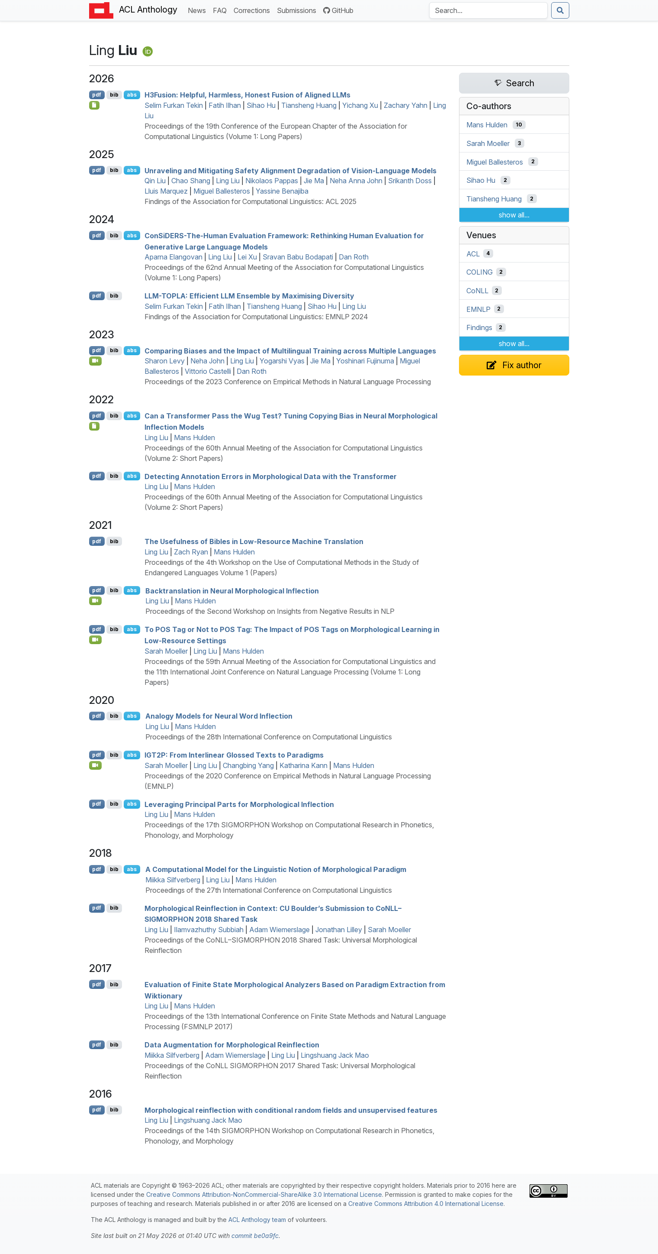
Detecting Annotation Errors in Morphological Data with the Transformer (270, 476)
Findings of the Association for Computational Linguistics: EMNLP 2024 (256, 316)
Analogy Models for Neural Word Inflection (218, 716)
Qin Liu (155, 180)
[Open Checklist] (94, 105)
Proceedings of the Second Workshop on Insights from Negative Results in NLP (270, 611)
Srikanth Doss (410, 180)
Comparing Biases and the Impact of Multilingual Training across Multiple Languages (290, 350)
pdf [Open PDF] (96, 94)
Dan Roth (354, 257)
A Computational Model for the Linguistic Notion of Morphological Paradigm (275, 869)
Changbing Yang (248, 765)
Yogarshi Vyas (282, 360)
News (198, 10)
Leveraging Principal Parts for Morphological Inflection (239, 804)
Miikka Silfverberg (172, 879)
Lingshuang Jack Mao (335, 1055)
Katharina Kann (303, 765)
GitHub (338, 10)
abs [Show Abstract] (132, 94)
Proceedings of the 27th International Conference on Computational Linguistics (268, 890)
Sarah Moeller (166, 651)
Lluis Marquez (166, 191)
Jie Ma (314, 180)
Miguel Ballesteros (221, 191)
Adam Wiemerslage (279, 929)
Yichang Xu (360, 105)
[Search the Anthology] (488, 10)
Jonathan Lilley (338, 929)
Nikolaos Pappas (271, 180)
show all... (514, 215)
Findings (479, 327)
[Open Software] (94, 426)
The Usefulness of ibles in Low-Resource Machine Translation (253, 541)
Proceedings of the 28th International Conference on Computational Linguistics (268, 736)
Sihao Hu (261, 105)
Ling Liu (228, 180)
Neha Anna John (356, 180)
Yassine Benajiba (282, 191)
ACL (473, 253)
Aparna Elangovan (173, 257)
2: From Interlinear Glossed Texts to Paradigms (234, 755)
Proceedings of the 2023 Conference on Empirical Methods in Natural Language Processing (287, 381)
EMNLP (478, 309)
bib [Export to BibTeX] (114, 94)
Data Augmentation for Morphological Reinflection (231, 1044)
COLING (479, 272)
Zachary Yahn (405, 105)
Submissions (298, 10)
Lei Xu (247, 257)
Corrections (253, 10)
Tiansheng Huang (309, 105)
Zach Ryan (191, 552)
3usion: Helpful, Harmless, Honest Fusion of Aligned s (247, 95)
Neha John (207, 360)
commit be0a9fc (255, 1235)
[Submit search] (560, 10)
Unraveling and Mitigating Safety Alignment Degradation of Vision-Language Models (290, 170)
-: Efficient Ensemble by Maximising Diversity (249, 296)
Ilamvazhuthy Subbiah (209, 929)
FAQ (221, 10)
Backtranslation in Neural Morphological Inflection (232, 590)
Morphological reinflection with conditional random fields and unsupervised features (290, 1109)
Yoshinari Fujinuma (365, 360)
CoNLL (477, 290)
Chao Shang (190, 180)
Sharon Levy (164, 360)
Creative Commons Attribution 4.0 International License (426, 1203)
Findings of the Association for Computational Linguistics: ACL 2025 (250, 201)
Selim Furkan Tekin (173, 105)
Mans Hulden (194, 437)
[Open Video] (95, 360)
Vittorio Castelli (208, 371)
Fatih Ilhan (225, 105)
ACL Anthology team (257, 1219)
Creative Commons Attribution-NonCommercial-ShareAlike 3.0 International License (264, 1194)
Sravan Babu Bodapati (298, 257)
